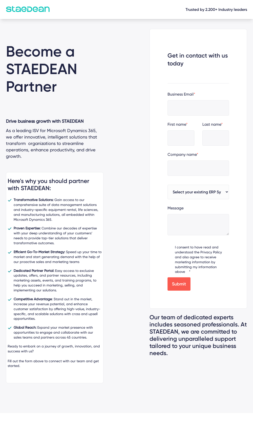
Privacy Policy (211, 252)
